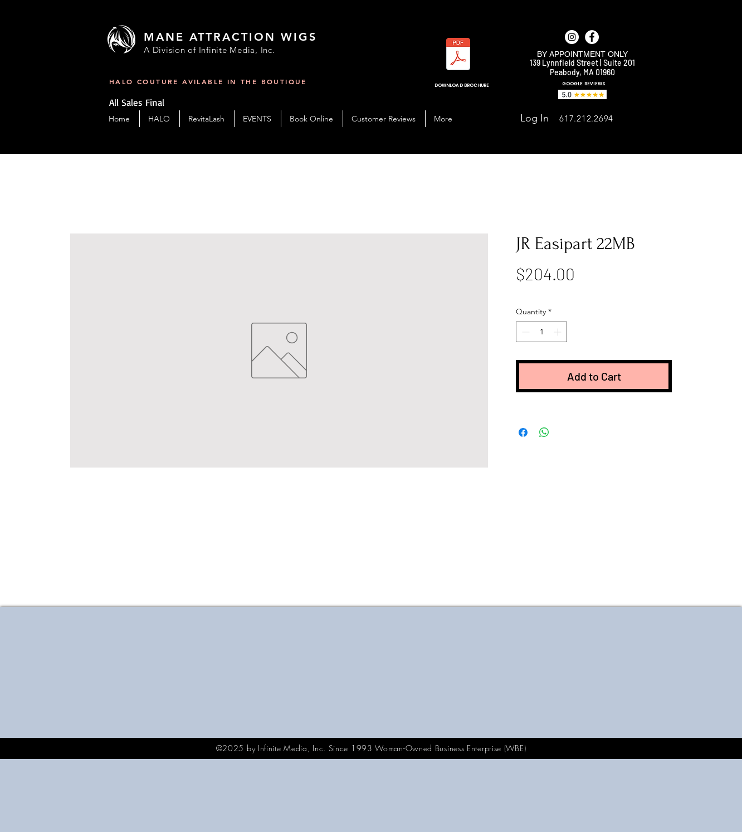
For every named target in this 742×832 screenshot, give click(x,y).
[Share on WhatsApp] (544, 432)
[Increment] (558, 332)
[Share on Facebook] (523, 432)
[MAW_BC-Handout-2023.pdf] (458, 55)
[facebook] (592, 37)
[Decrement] (524, 332)
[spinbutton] (541, 332)
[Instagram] (572, 37)
